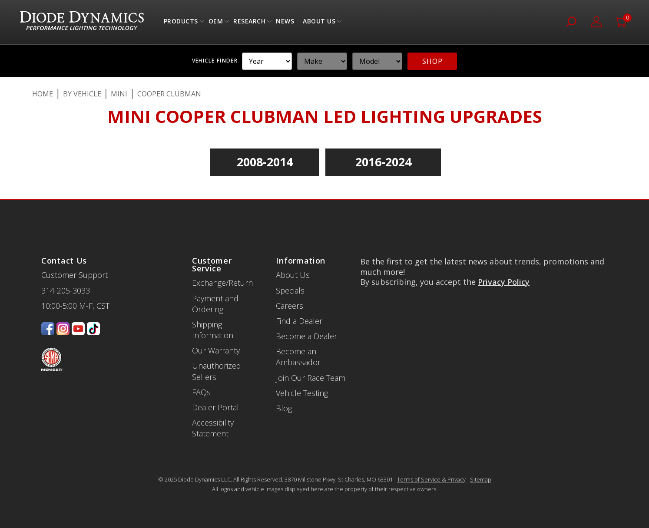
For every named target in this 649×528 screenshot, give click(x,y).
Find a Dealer (299, 321)
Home (42, 94)
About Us (319, 23)
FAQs (201, 392)
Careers (289, 305)
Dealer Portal (215, 407)
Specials (290, 290)
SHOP (432, 61)
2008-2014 (265, 162)
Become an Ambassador (298, 356)
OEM (216, 23)
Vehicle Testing (302, 393)
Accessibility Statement (213, 428)
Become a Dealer (306, 336)
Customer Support (74, 275)
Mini (119, 94)
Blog (284, 408)
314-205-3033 (65, 290)
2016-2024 (383, 162)
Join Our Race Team (310, 378)
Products (181, 23)
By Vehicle (82, 94)
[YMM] (267, 61)
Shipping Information (212, 329)
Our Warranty (216, 350)
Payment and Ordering (215, 303)
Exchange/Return (222, 282)
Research (249, 23)
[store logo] (81, 22)
